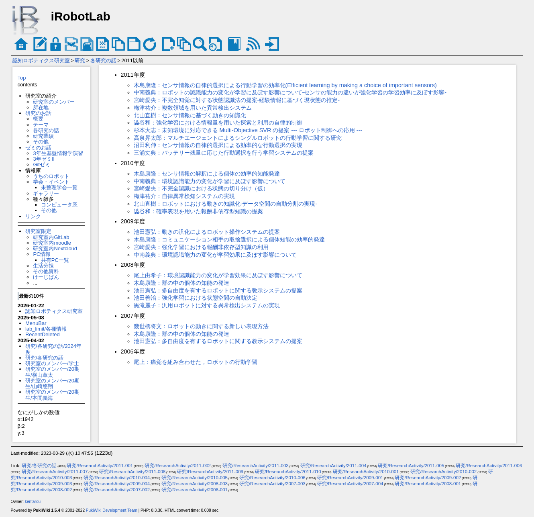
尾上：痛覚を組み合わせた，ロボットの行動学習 (195, 362)
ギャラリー (46, 193)
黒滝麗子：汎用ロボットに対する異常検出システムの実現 (207, 305)
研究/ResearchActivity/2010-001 (366, 471)
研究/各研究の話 (44, 358)
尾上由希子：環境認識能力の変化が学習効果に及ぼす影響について (218, 275)
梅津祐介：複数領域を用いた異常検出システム (193, 107)
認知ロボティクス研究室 (41, 60)
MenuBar (36, 323)
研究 (80, 60)
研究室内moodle (52, 243)
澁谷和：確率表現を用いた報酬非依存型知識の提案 (198, 211)
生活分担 (43, 266)
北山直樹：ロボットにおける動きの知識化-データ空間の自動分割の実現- (226, 203)
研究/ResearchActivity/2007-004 (350, 483)
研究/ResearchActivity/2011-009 (210, 471)
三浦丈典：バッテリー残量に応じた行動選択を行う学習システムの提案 (224, 152)
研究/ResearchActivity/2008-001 (428, 483)
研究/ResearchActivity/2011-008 (132, 471)
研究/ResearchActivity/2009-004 (117, 483)
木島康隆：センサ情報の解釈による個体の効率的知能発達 (207, 173)
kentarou (33, 501)
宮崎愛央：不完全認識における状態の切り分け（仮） (201, 188)
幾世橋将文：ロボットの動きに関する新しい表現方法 (201, 326)
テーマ (41, 125)
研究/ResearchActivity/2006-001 (194, 489)
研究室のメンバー (54, 102)
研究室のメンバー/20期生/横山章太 (52, 372)
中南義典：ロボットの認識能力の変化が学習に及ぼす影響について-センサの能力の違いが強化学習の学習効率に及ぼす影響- (290, 92)
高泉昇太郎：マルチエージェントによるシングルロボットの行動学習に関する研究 (238, 138)
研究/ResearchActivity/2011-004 (333, 465)
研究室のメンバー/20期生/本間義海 (52, 395)
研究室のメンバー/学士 (52, 363)
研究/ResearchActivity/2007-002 (117, 489)
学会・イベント (51, 182)
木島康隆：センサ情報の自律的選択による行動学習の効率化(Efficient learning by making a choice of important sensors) (285, 85)
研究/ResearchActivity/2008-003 (194, 483)
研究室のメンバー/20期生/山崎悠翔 (52, 383)
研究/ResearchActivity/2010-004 (117, 477)
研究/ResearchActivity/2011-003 (255, 465)
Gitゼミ (41, 164)
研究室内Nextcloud (55, 248)
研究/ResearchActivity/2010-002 (443, 471)
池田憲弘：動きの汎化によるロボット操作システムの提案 (207, 232)
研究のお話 (38, 113)
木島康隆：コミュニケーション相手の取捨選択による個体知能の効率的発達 (229, 239)
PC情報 (42, 254)
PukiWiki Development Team (111, 510)
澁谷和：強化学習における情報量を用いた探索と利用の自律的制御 (218, 122)
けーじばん (46, 277)
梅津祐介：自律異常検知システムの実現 (184, 196)
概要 (38, 119)
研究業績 (43, 136)
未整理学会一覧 (59, 187)
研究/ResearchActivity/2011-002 (178, 465)
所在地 (41, 107)
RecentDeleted (42, 334)
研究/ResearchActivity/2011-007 (55, 471)
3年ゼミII (43, 159)
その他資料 (46, 271)
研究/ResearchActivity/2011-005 (411, 465)
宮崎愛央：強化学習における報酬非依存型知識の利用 (201, 247)
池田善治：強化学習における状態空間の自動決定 (195, 297)
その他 (41, 142)
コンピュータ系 (59, 205)
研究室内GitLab (51, 237)
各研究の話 (103, 60)
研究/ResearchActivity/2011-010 (288, 471)
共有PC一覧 (55, 260)
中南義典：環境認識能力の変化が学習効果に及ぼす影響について (215, 254)
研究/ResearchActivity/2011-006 (489, 465)
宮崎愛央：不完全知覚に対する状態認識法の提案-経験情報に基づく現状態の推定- (237, 100)
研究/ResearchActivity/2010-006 (272, 477)
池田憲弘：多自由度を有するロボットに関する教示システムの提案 (218, 290)
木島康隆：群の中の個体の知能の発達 (181, 283)
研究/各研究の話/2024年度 (53, 349)
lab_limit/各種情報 (46, 329)
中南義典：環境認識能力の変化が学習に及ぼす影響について (209, 181)
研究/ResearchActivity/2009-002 (428, 477)
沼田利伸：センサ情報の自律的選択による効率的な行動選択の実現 (218, 145)
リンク (33, 216)
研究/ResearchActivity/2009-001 (350, 477)
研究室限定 (38, 231)
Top (22, 78)
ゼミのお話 (38, 148)
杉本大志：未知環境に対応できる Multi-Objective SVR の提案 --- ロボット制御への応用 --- (248, 130)
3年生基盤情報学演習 (58, 153)
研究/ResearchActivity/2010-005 (194, 477)
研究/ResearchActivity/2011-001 (100, 465)
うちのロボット (51, 176)
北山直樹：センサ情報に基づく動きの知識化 (190, 115)
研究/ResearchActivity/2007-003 (272, 483)
